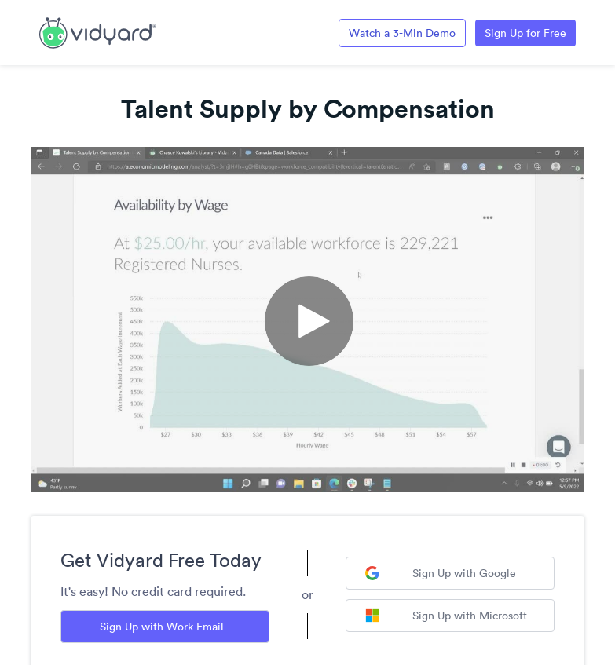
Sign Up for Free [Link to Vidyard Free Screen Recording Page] (525, 33)
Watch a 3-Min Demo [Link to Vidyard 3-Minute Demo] (402, 33)
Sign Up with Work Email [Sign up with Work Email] (162, 626)
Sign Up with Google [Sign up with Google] (440, 573)
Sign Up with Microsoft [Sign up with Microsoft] (446, 615)
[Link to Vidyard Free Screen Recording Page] (97, 31)
